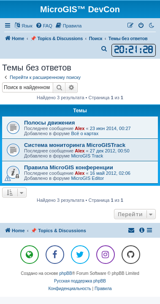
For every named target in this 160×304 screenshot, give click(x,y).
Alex (79, 128)
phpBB (66, 273)
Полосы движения (49, 122)
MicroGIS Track (87, 155)
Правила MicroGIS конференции (68, 167)
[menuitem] (43, 26)
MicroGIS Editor (87, 178)
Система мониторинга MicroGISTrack (74, 145)
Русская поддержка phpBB (80, 281)
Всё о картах (84, 133)
